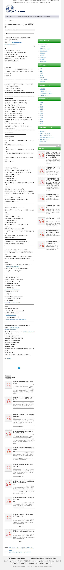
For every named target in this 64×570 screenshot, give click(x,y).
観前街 (41, 115)
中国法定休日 (43, 141)
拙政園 (41, 102)
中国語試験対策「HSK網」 (46, 93)
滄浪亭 (41, 109)
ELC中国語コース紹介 (45, 48)
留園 (41, 104)
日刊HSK (9, 358)
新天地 (41, 75)
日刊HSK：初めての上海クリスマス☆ (23, 531)
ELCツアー (42, 53)
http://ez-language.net (29, 331)
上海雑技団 (42, 81)
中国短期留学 (38, 16)
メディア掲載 (43, 61)
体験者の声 (42, 131)
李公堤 (41, 119)
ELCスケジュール (44, 46)
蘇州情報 (24, 16)
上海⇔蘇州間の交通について (47, 137)
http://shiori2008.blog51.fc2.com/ (12, 302)
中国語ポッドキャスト (45, 91)
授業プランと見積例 (45, 133)
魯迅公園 (42, 77)
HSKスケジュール (44, 139)
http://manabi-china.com (10, 44)
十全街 (41, 113)
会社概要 (42, 59)
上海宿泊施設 (43, 57)
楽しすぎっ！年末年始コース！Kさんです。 (20, 552)
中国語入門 (42, 89)
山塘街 (41, 117)
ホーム (7, 16)
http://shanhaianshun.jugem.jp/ (12, 289)
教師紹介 (42, 55)
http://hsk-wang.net (16, 42)
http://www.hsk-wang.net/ (13, 266)
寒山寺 (41, 121)
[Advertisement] (49, 28)
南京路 (41, 73)
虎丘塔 (41, 123)
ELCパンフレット (44, 44)
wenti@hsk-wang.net (11, 315)
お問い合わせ (47, 16)
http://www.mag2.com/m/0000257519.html (16, 319)
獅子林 (41, 111)
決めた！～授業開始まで (46, 135)
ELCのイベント (43, 51)
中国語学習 (31, 16)
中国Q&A (12, 16)
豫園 (41, 71)
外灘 (41, 69)
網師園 (41, 107)
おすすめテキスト (44, 95)
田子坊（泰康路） (44, 79)
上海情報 (18, 16)
